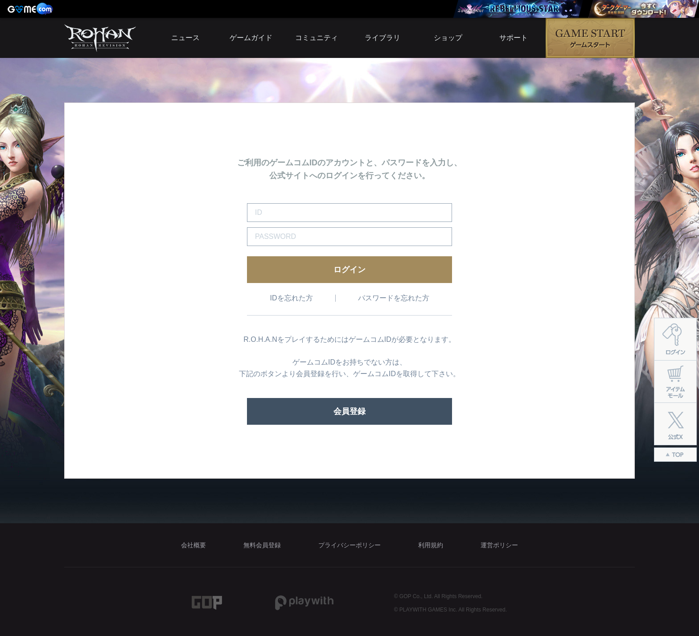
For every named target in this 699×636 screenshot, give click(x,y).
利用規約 (430, 545)
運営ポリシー (499, 545)
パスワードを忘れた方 (393, 298)
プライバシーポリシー (349, 545)
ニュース (185, 37)
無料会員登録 (262, 545)
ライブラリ (382, 37)
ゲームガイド (251, 37)
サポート (513, 37)
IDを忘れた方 (291, 298)
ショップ (448, 37)
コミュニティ (316, 37)
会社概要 (193, 545)
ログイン (349, 269)
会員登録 (349, 411)
